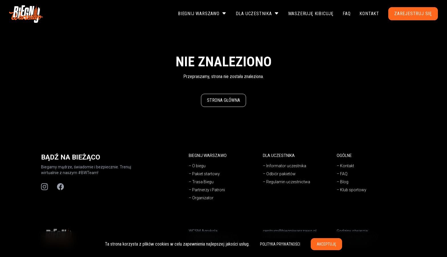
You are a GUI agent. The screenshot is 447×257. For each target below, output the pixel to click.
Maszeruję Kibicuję (311, 13)
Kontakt (369, 13)
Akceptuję (326, 244)
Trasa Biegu (203, 182)
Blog (344, 182)
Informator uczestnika (286, 166)
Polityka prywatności (280, 244)
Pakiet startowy (206, 174)
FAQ (346, 13)
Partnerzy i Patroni (208, 190)
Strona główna (223, 100)
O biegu (199, 166)
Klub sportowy (353, 190)
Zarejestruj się (413, 13)
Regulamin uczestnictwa (288, 182)
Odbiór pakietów (281, 174)
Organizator (203, 198)
